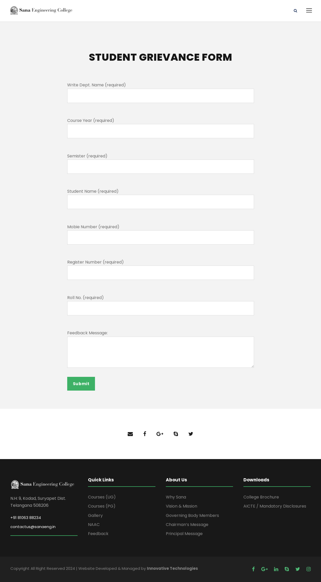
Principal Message (184, 534)
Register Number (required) (95, 262)
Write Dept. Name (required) (96, 85)
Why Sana (176, 497)
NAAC (94, 525)
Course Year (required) (90, 120)
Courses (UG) (102, 497)
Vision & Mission (181, 506)
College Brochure (261, 497)
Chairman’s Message (187, 525)
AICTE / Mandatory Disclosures (274, 506)
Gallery (95, 515)
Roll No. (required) (85, 298)
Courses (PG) (101, 506)
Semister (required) (87, 156)
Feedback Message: (87, 333)
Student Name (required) (93, 191)
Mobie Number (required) (93, 227)
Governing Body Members (192, 515)
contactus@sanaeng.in (33, 526)
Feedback (98, 534)
